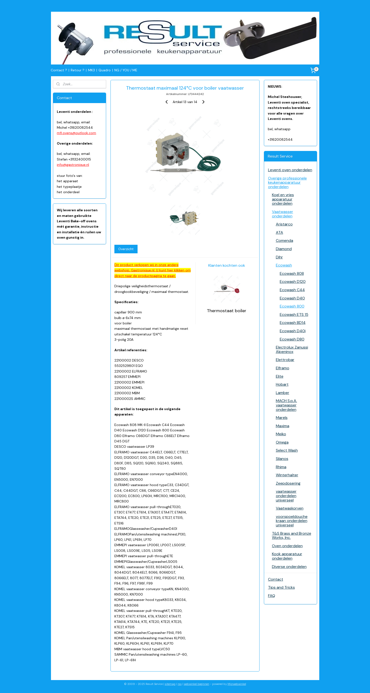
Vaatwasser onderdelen (282, 214)
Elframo (282, 368)
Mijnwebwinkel (237, 684)
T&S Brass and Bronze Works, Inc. (291, 535)
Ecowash (284, 265)
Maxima (282, 425)
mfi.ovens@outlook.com (76, 133)
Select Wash (287, 450)
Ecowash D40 (292, 298)
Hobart (282, 384)
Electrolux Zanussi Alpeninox (292, 349)
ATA (279, 232)
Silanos (282, 458)
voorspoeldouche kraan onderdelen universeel (292, 521)
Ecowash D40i (293, 330)
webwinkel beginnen (196, 684)
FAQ (271, 595)
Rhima (281, 466)
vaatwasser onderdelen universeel (286, 495)
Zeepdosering (288, 483)
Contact (275, 579)
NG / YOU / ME (125, 70)
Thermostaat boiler (226, 311)
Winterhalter (287, 475)
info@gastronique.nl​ (73, 164)
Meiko (281, 434)
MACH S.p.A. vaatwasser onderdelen (286, 405)
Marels (282, 417)
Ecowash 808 (292, 273)
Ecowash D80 (292, 339)
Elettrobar (285, 359)
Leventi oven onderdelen (290, 169)
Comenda (284, 240)
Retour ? (77, 70)
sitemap (170, 684)
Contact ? (59, 70)
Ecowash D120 (293, 281)
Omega (282, 442)
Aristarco (284, 224)
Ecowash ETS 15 (294, 314)
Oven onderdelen (287, 545)
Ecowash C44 (292, 289)
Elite (279, 376)
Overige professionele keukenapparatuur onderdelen (287, 182)
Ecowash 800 (292, 306)
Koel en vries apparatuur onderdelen (283, 199)
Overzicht (126, 249)
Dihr (279, 257)
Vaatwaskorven (289, 508)
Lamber (282, 392)
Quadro (105, 70)
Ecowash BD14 (293, 322)
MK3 (91, 70)
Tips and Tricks (281, 587)
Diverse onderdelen (289, 566)
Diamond (284, 248)
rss (180, 684)
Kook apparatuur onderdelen (287, 556)
